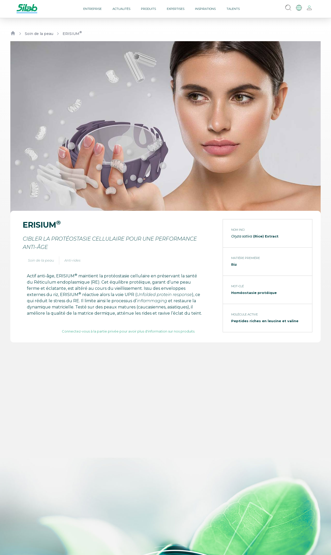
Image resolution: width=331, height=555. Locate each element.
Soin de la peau (39, 33)
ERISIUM (72, 33)
